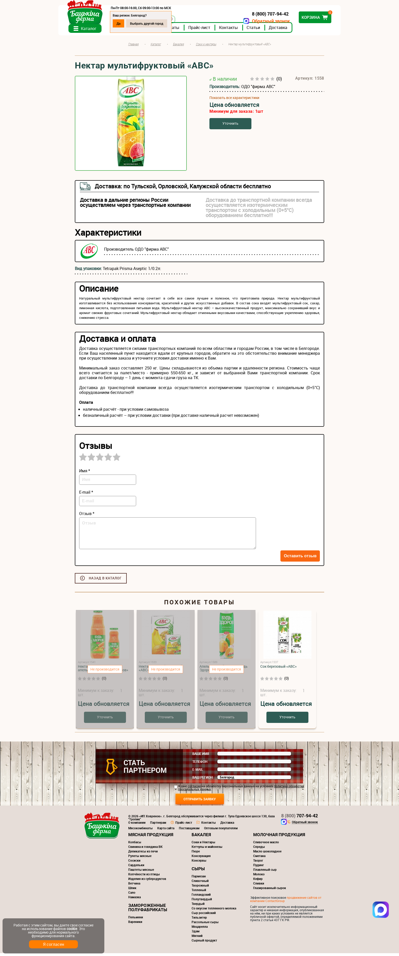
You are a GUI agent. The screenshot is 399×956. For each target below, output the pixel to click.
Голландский (201, 897)
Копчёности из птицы (144, 877)
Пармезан (199, 879)
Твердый (198, 906)
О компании (137, 825)
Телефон (199, 764)
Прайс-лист (216, 30)
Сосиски (134, 863)
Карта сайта (165, 831)
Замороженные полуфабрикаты (147, 910)
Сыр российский (204, 916)
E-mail (197, 772)
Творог (258, 863)
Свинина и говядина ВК (145, 849)
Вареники (135, 924)
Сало (131, 895)
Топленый (199, 893)
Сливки (258, 886)
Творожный (200, 888)
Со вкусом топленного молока (214, 911)
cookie (72, 928)
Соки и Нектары (203, 845)
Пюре (196, 854)
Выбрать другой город (163, 23)
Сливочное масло (266, 845)
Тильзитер (199, 920)
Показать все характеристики (234, 100)
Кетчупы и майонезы (207, 849)
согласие (194, 789)
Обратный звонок (254, 21)
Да (135, 23)
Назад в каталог (105, 581)
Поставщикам (189, 831)
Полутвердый (202, 902)
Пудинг (258, 868)
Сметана (259, 859)
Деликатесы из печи (143, 854)
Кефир (258, 881)
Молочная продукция (279, 837)
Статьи (270, 30)
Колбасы (134, 845)
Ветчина (134, 886)
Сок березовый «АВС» (278, 669)
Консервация (201, 859)
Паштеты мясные (141, 872)
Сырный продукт (204, 943)
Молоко (259, 877)
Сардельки (136, 868)
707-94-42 (299, 818)
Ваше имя (200, 756)
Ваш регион (202, 780)
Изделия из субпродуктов (147, 881)
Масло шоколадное (267, 854)
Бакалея (201, 837)
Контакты (245, 30)
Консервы (199, 863)
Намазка (134, 900)
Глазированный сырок (269, 891)
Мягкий (197, 938)
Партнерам (158, 825)
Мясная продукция (150, 837)
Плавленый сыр (265, 872)
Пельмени (135, 920)
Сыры (198, 871)
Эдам (196, 934)
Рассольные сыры (205, 925)
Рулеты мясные (139, 859)
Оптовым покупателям (221, 831)
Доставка (294, 30)
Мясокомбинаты (140, 831)
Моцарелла (200, 929)
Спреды (259, 849)
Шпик (132, 891)
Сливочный (200, 883)
